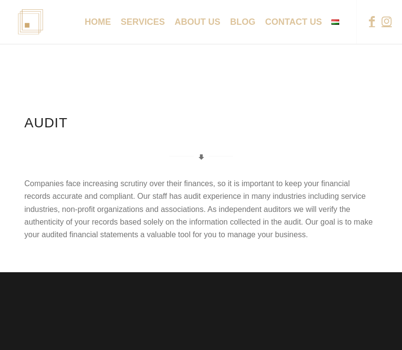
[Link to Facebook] (372, 21)
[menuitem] (98, 22)
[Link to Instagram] (386, 21)
